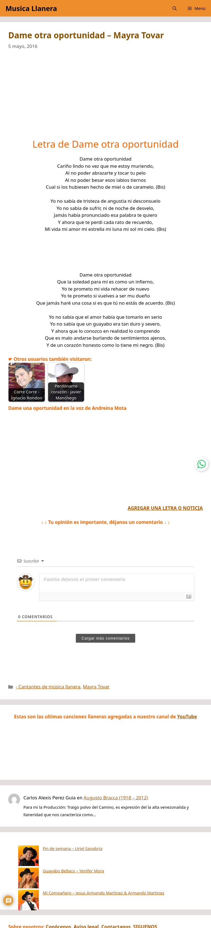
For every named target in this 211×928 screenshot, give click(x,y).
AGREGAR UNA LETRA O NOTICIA (165, 508)
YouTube (187, 716)
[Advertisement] (105, 97)
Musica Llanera (31, 8)
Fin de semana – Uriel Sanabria (52, 848)
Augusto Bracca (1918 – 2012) (116, 797)
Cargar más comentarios (105, 638)
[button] (174, 8)
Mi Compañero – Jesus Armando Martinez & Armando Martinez (83, 865)
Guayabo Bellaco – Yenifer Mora (53, 856)
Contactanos (116, 899)
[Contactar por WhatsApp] (201, 464)
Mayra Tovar (96, 686)
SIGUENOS (145, 899)
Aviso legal (86, 899)
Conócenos (58, 899)
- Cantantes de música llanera (48, 686)
